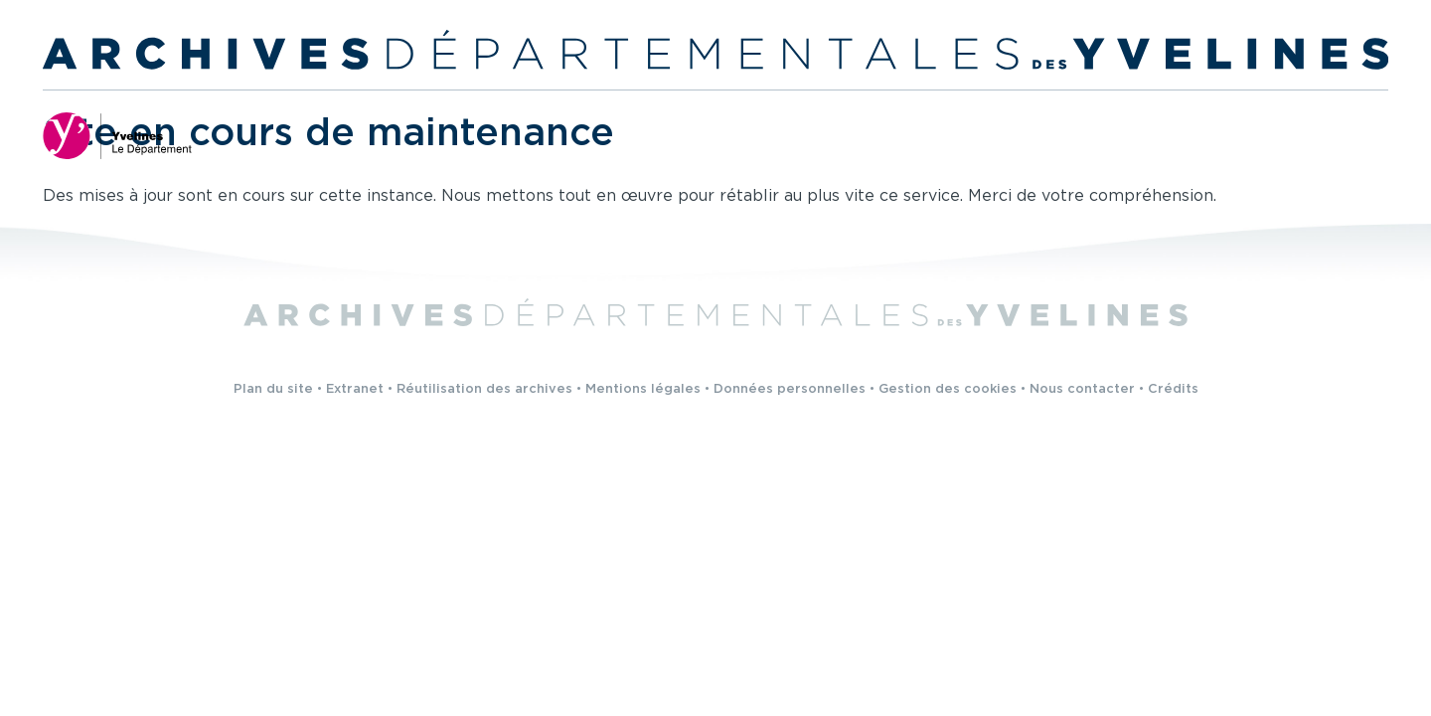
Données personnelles (790, 389)
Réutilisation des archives (484, 389)
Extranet (355, 389)
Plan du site (273, 389)
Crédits (1173, 389)
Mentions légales (643, 389)
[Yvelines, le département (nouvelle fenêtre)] (117, 135)
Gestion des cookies (947, 389)
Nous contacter (1082, 389)
